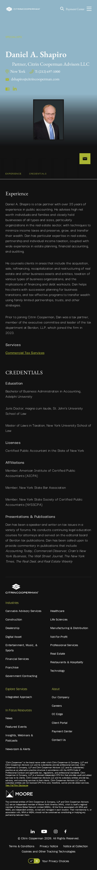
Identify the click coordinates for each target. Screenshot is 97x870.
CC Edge (57, 714)
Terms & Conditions (21, 846)
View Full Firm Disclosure (16, 785)
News (9, 718)
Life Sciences (59, 619)
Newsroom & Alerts (17, 749)
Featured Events (16, 726)
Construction (13, 619)
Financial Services (17, 659)
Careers (57, 705)
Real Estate (57, 653)
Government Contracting (21, 676)
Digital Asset (13, 636)
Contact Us (59, 740)
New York (17, 71)
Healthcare (57, 611)
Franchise (11, 667)
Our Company (60, 697)
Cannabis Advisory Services (23, 611)
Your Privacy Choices (55, 861)
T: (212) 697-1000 (47, 71)
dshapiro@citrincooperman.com (35, 78)
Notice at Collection (75, 846)
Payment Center (75, 9)
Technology (57, 670)
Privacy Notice (49, 846)
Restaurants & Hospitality (66, 662)
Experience (13, 173)
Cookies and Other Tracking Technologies (48, 851)
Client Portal (59, 722)
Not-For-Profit (58, 636)
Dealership (12, 628)
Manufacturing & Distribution (69, 628)
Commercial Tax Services (24, 352)
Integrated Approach (18, 697)
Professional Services (64, 645)
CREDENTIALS (38, 173)
